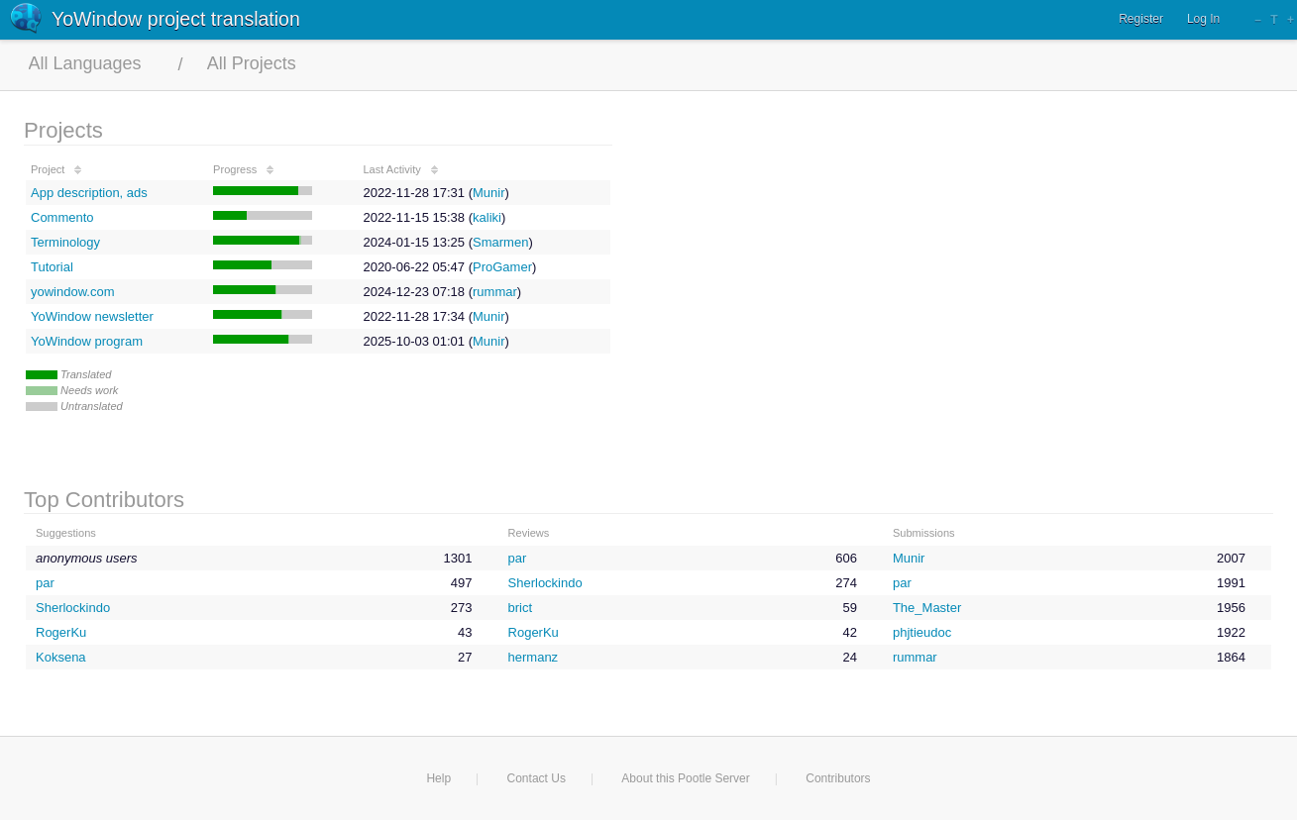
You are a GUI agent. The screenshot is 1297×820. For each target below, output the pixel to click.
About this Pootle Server (685, 778)
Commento (62, 217)
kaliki (487, 217)
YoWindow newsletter (92, 316)
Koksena (61, 657)
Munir (489, 192)
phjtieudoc (922, 632)
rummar (495, 291)
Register (1141, 19)
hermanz (533, 657)
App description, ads (89, 192)
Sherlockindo (545, 582)
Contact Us (536, 778)
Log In (1203, 19)
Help (438, 778)
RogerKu (61, 632)
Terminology (65, 242)
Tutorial (52, 266)
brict (520, 607)
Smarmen (500, 242)
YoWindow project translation (176, 19)
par (517, 558)
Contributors (838, 778)
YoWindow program (87, 341)
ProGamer (502, 266)
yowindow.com (73, 291)
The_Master (927, 607)
